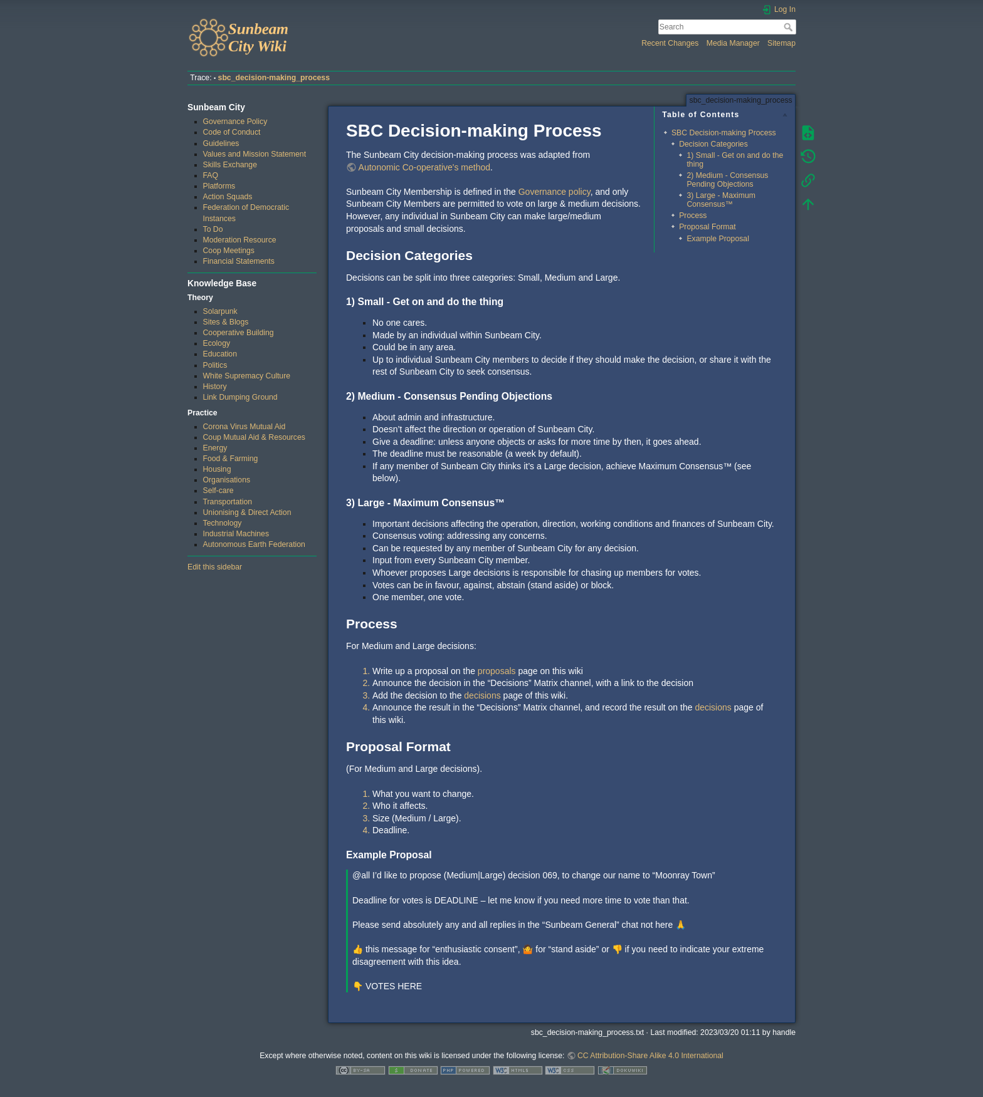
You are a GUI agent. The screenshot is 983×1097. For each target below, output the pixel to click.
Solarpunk (220, 311)
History (215, 386)
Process (693, 215)
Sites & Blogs (226, 322)
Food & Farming (230, 458)
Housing (217, 469)
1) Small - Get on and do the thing (734, 159)
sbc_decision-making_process (274, 77)
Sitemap (781, 43)
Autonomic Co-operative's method (424, 167)
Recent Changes (669, 43)
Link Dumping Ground (240, 397)
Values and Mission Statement (255, 154)
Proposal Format (707, 226)
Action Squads (228, 196)
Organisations (227, 480)
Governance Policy (235, 121)
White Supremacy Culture (247, 376)
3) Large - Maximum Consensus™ (720, 199)
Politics (215, 365)
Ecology (217, 343)
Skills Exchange (230, 164)
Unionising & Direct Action (247, 512)
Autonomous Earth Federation (254, 544)
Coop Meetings (229, 250)
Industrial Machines (236, 533)
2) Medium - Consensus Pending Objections (727, 179)
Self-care (218, 490)
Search (790, 27)
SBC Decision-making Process (723, 132)
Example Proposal (717, 238)
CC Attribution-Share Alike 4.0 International (650, 1055)
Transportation (228, 501)
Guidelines (221, 143)
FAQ (211, 175)
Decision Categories (713, 144)
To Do (213, 229)
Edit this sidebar (214, 567)
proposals (497, 671)
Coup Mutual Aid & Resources (254, 437)
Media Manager (733, 43)
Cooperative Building (238, 332)
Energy (215, 448)
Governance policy (554, 192)
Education (220, 354)
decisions (482, 695)
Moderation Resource (239, 240)
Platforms (219, 186)
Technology (222, 523)
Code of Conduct (232, 132)
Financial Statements (239, 261)
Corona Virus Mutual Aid (244, 426)
